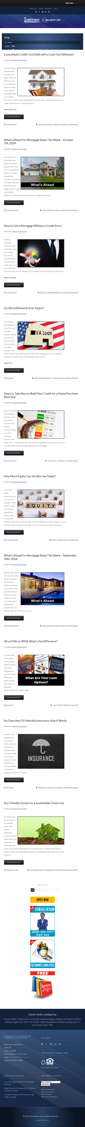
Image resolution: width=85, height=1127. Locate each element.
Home (7, 46)
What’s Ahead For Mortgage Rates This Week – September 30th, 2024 (40, 557)
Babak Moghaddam (19, 60)
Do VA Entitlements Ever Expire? (24, 308)
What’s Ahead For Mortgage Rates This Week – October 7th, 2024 (38, 141)
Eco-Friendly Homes (37, 870)
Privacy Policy (33, 8)
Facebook (46, 1044)
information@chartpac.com (19, 1057)
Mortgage (9, 378)
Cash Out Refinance (45, 124)
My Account (48, 8)
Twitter (35, 12)
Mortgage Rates (72, 210)
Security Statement (42, 1120)
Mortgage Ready (72, 460)
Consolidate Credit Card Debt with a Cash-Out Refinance (39, 54)
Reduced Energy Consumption (67, 870)
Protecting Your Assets (54, 787)
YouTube (51, 1044)
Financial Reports (12, 210)
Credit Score (51, 460)
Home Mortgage (12, 540)
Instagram (60, 1044)
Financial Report (48, 210)
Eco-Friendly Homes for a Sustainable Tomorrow (34, 803)
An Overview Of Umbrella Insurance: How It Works (35, 720)
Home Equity (73, 124)
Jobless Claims (60, 210)
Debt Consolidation (61, 124)
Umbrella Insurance (70, 787)
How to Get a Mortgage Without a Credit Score (33, 225)
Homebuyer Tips (12, 870)
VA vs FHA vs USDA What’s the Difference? (31, 641)
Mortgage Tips (73, 540)
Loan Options (58, 705)
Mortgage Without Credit (57, 292)
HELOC (54, 540)
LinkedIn (45, 12)
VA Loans (74, 705)
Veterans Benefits (71, 378)
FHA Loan (43, 292)
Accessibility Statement (49, 1067)
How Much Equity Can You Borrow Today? (30, 476)
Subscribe (45, 1084)
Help (55, 8)
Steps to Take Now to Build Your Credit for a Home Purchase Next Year (41, 395)
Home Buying (50, 870)
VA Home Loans (58, 378)
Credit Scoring (11, 124)
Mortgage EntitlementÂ (42, 378)
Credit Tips (61, 460)
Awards (41, 8)
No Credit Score (72, 292)
